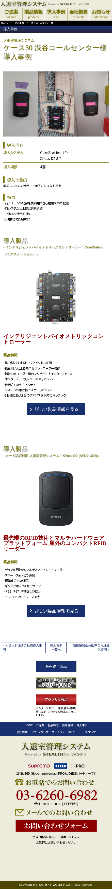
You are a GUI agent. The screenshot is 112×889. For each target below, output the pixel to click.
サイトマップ (88, 732)
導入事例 (19, 22)
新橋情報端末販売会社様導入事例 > (91, 647)
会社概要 (22, 732)
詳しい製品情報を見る (56, 409)
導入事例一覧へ (56, 647)
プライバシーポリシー (65, 732)
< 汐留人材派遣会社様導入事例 (22, 647)
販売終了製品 (56, 666)
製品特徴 (53, 725)
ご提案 (40, 725)
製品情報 (67, 725)
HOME (4, 22)
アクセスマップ (40, 732)
